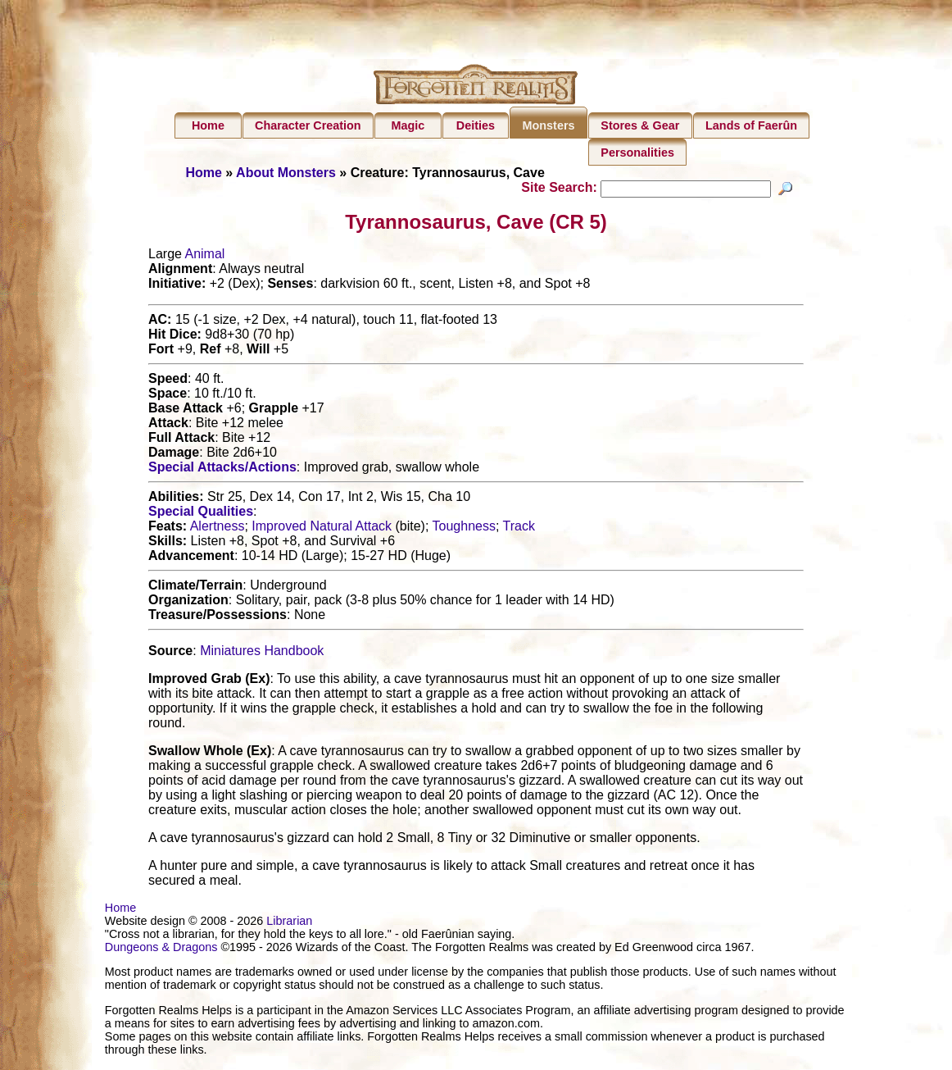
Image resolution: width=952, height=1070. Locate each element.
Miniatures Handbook (262, 653)
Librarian (289, 923)
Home (208, 125)
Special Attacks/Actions (222, 469)
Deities (475, 125)
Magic (407, 125)
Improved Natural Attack (322, 528)
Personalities (637, 152)
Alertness (217, 528)
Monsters (549, 125)
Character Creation (308, 125)
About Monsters (286, 173)
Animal (204, 256)
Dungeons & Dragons (161, 949)
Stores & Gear (640, 125)
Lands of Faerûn (751, 125)
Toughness (464, 528)
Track (519, 528)
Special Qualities (200, 514)
